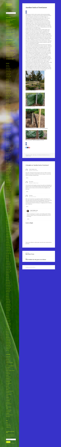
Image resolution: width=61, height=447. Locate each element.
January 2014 (8, 264)
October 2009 (8, 345)
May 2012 (7, 296)
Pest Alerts (7, 392)
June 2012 (7, 294)
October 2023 (8, 112)
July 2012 (7, 293)
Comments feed (8, 425)
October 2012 (8, 288)
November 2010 (8, 324)
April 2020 (7, 179)
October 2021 (8, 150)
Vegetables (7, 413)
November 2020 (8, 168)
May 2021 (7, 158)
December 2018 (8, 204)
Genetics (7, 375)
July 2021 (7, 155)
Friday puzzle (8, 373)
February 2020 (8, 182)
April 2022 (7, 141)
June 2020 (7, 176)
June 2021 (7, 157)
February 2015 (8, 245)
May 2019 (7, 196)
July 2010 (7, 331)
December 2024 (8, 90)
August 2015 (8, 237)
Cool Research (8, 367)
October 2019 (8, 188)
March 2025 (8, 85)
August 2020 (8, 172)
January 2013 (8, 283)
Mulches (7, 389)
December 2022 (8, 128)
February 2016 (8, 228)
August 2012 (8, 291)
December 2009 (8, 342)
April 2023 (7, 122)
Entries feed (8, 424)
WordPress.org (8, 427)
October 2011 (8, 307)
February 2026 (8, 68)
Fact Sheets (7, 372)
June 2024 (7, 100)
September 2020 (8, 171)
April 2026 (7, 65)
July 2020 (7, 174)
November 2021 (8, 149)
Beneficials (7, 359)
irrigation (27, 155)
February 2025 (8, 87)
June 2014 (7, 256)
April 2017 (7, 220)
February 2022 (8, 144)
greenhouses (8, 378)
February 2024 (8, 106)
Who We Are (8, 416)
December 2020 (8, 166)
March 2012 (8, 299)
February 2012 (8, 301)
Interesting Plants (8, 383)
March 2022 (8, 142)
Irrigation (7, 384)
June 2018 (7, 210)
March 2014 (8, 261)
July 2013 (7, 274)
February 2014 (8, 263)
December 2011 (8, 304)
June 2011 (7, 313)
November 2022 (8, 130)
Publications (8, 402)
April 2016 (7, 225)
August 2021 (8, 153)
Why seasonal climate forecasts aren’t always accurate (10, 55)
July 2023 (7, 117)
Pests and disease (8, 394)
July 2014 (7, 255)
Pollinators (7, 397)
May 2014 (7, 258)
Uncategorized (8, 411)
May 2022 (7, 139)
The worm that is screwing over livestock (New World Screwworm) (11, 20)
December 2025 (8, 71)
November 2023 (8, 111)
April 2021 (7, 160)
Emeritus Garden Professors (10, 370)
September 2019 (8, 190)
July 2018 (7, 209)
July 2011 (7, 312)
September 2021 (8, 152)
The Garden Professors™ (9, 4)
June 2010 (7, 332)
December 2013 (8, 266)
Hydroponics (8, 381)
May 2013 (7, 277)
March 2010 (8, 337)
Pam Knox (7, 58)
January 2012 (8, 302)
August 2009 (8, 348)
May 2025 (7, 82)
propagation (8, 400)
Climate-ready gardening (10, 365)
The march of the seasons (10, 30)
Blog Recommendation (9, 362)
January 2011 (8, 321)
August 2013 (8, 272)
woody (30, 155)
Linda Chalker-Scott (34, 210)
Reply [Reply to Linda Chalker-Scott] (27, 177)
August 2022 (8, 134)
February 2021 (8, 163)
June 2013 (7, 275)
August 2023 (8, 115)
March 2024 (8, 104)
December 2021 (8, 147)
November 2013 (8, 267)
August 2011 (8, 310)
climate (7, 364)
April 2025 (7, 84)
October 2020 (8, 169)
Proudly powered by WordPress (30, 267)
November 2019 (8, 187)
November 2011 (8, 305)
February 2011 (8, 320)
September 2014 (8, 253)
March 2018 (8, 215)
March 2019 (8, 199)
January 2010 (8, 340)
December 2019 (8, 185)
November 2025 (8, 73)
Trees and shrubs (8, 410)
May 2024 (7, 101)
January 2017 (8, 223)
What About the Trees (9, 414)
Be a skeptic (8, 357)
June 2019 (7, 195)
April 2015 (7, 242)
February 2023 (8, 125)
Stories (7, 408)
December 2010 (8, 323)
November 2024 (8, 92)
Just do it (7, 386)
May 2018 (7, 212)
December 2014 (8, 248)
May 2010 (7, 334)
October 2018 (8, 207)
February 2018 (8, 217)
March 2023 (8, 123)
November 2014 (8, 250)
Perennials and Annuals (9, 391)
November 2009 (8, 343)
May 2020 (7, 177)
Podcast (7, 395)
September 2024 (8, 95)
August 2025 (8, 77)
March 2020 (8, 180)
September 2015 (8, 236)
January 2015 (8, 247)
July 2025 (7, 79)
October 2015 (8, 234)
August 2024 (8, 96)
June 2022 (7, 138)
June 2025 (7, 81)
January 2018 (8, 218)
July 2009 (7, 350)
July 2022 (7, 136)
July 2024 (7, 98)
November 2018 (8, 206)
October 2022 (8, 131)
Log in (7, 422)
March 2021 (8, 161)
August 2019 (8, 191)
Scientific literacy (8, 403)
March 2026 (8, 66)
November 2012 (8, 286)
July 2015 (7, 239)
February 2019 (8, 201)
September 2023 (8, 114)
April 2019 (7, 198)
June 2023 (7, 119)
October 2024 (8, 93)
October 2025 (8, 74)
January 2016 (8, 229)
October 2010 (8, 326)
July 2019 (7, 193)
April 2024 (7, 103)
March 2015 (8, 244)
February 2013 (8, 282)
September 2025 (8, 76)
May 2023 (7, 120)
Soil (6, 405)
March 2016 (8, 226)
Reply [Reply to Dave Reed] (27, 191)
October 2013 (8, 269)
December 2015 (8, 231)
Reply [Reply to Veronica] (27, 206)
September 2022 (8, 133)
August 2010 (8, 329)
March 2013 (8, 280)
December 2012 (8, 285)
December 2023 (8, 109)
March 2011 (8, 318)
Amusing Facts (8, 356)
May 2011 (7, 315)
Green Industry (8, 376)
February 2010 (8, 339)
